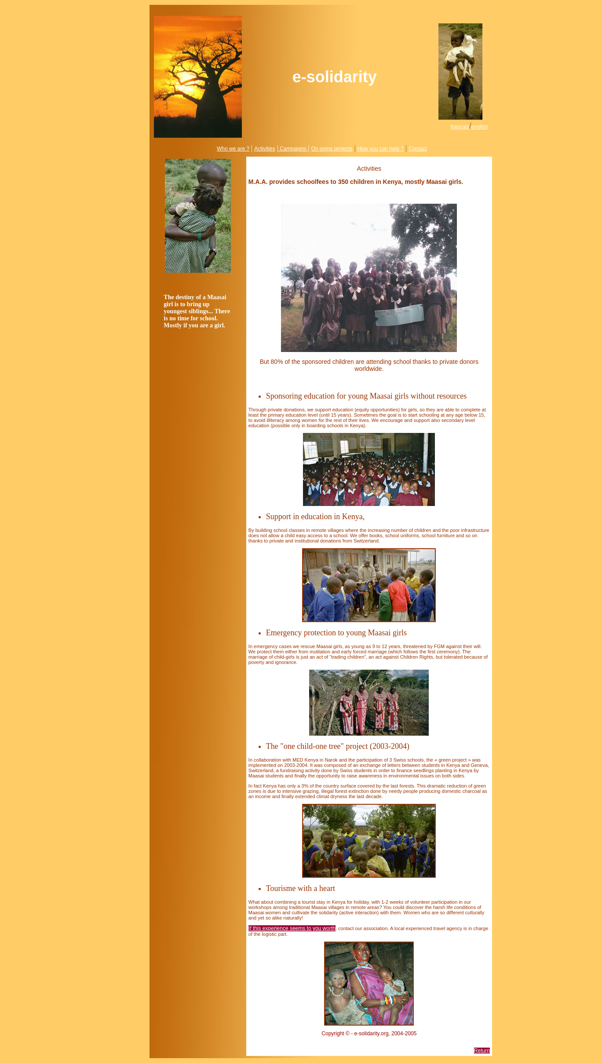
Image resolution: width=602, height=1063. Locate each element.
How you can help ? (381, 149)
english (479, 127)
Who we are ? (233, 149)
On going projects (331, 149)
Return (482, 1051)
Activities (264, 149)
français (460, 127)
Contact (418, 149)
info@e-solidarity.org (369, 1040)
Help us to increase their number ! (369, 194)
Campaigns (292, 149)
